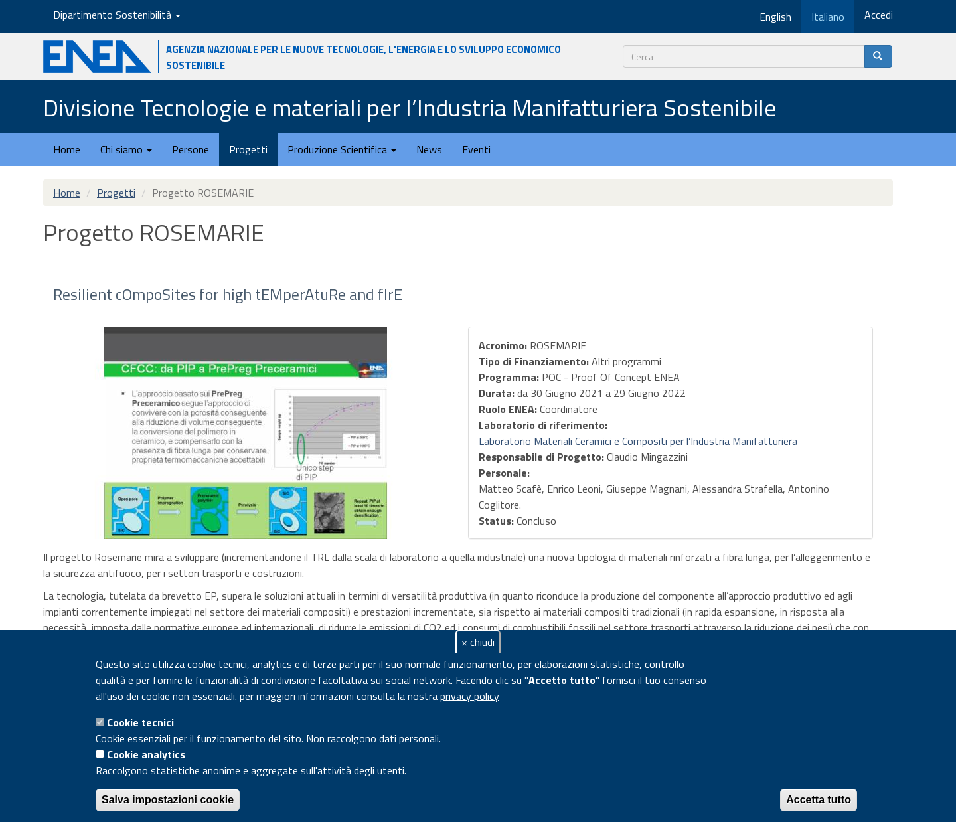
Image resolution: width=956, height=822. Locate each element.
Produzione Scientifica (341, 149)
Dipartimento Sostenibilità (117, 15)
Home (66, 149)
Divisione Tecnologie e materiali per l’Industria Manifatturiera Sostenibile (409, 107)
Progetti (248, 149)
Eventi (476, 149)
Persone (190, 149)
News (429, 149)
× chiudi (478, 642)
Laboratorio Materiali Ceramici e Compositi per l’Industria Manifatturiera (638, 441)
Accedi (878, 15)
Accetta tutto (818, 799)
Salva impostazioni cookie (168, 799)
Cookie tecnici (140, 722)
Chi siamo (126, 149)
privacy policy (469, 696)
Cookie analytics (146, 754)
